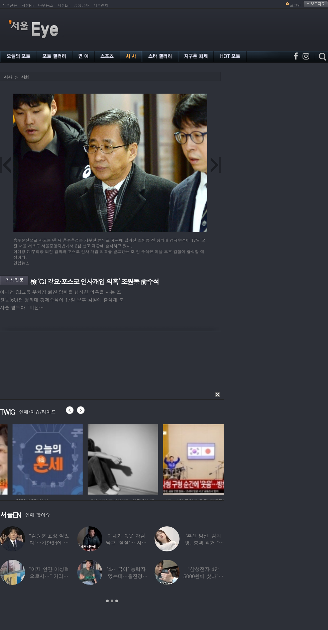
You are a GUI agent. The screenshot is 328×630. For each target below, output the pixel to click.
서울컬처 (101, 5)
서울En (63, 5)
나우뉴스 (45, 5)
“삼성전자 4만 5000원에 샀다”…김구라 (203, 576)
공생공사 (81, 5)
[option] (77, 458)
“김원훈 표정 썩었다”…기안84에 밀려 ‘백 (49, 542)
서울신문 (9, 5)
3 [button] (116, 601)
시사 (8, 77)
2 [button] (112, 601)
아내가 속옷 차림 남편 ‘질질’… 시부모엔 (126, 542)
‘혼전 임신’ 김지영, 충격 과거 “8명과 (203, 542)
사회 (25, 77)
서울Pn (27, 5)
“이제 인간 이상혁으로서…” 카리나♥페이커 (49, 576)
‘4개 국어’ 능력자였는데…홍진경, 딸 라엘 (126, 576)
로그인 (295, 5)
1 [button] (107, 601)
